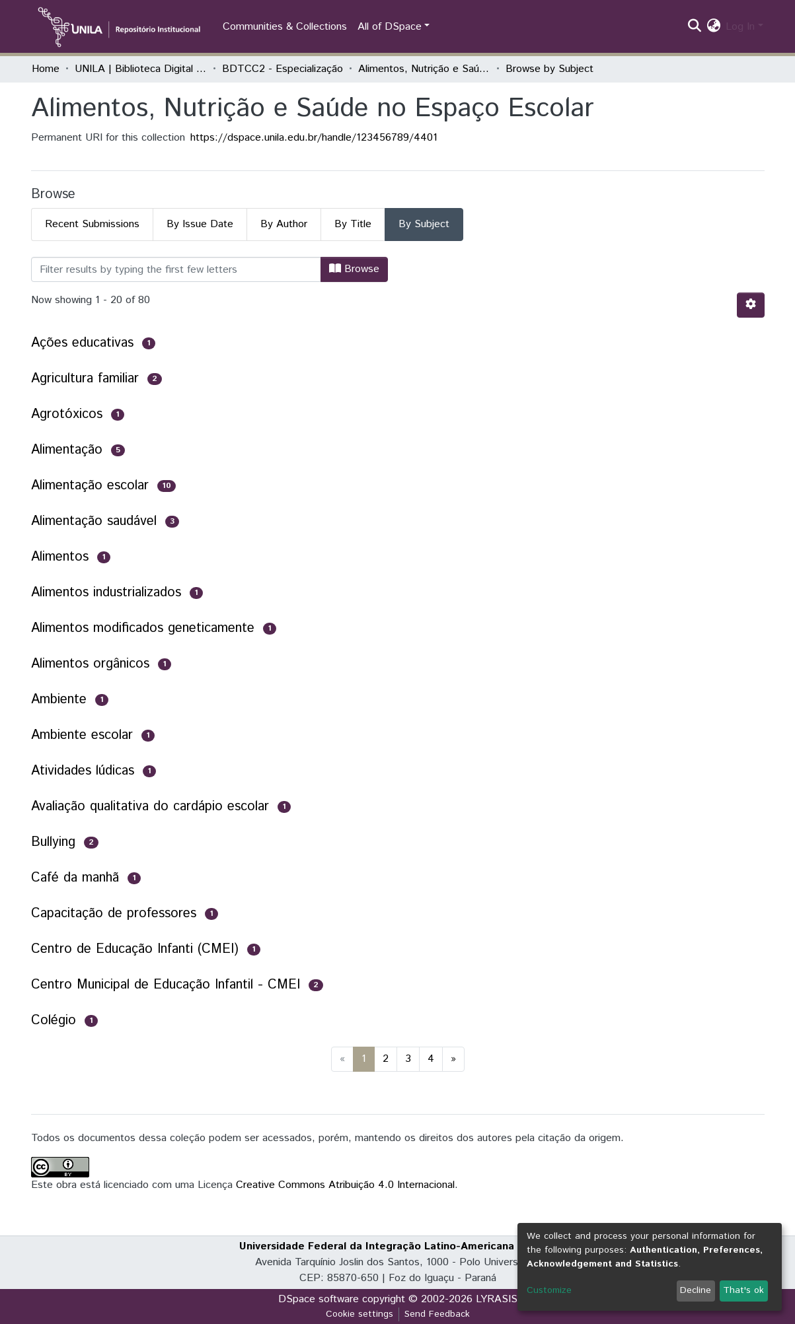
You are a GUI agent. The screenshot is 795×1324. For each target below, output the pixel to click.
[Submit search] (694, 27)
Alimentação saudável (94, 521)
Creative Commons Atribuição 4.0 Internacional (345, 1185)
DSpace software (318, 1299)
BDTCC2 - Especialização (282, 69)
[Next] (453, 1059)
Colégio (53, 1020)
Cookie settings (359, 1314)
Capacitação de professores (113, 913)
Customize (549, 1290)
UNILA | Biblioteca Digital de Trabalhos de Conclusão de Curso (141, 69)
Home (45, 69)
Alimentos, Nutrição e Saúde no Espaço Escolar (424, 69)
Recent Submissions (92, 224)
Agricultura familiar (85, 378)
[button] (713, 27)
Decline (695, 1290)
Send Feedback (437, 1314)
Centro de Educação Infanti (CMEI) (135, 949)
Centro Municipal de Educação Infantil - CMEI (165, 984)
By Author (283, 224)
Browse (354, 269)
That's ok (743, 1290)
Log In (740, 26)
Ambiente (59, 699)
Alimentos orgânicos (90, 664)
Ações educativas (82, 343)
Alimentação (66, 450)
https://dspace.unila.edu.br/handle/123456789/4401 (313, 137)
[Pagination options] (751, 305)
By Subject (423, 224)
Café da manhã (75, 878)
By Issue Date (200, 224)
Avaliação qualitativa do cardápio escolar (150, 806)
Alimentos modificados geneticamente (142, 628)
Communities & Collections (285, 26)
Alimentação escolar (90, 485)
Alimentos (60, 557)
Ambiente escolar (82, 735)
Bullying (53, 842)
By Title (352, 224)
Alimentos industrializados (106, 592)
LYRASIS (496, 1299)
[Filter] (176, 269)
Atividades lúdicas (82, 771)
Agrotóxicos (66, 414)
